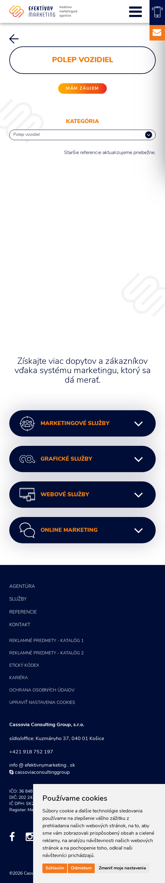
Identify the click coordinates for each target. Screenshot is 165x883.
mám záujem (82, 88)
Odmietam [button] (81, 868)
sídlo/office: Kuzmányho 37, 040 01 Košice (56, 738)
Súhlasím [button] (55, 868)
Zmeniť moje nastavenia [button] (122, 868)
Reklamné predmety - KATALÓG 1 (46, 641)
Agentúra (22, 586)
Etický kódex (24, 665)
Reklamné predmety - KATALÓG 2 (46, 653)
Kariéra (18, 678)
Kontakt (19, 625)
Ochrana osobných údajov (42, 690)
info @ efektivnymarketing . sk (42, 765)
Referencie (23, 612)
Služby (18, 599)
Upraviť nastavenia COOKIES (42, 702)
